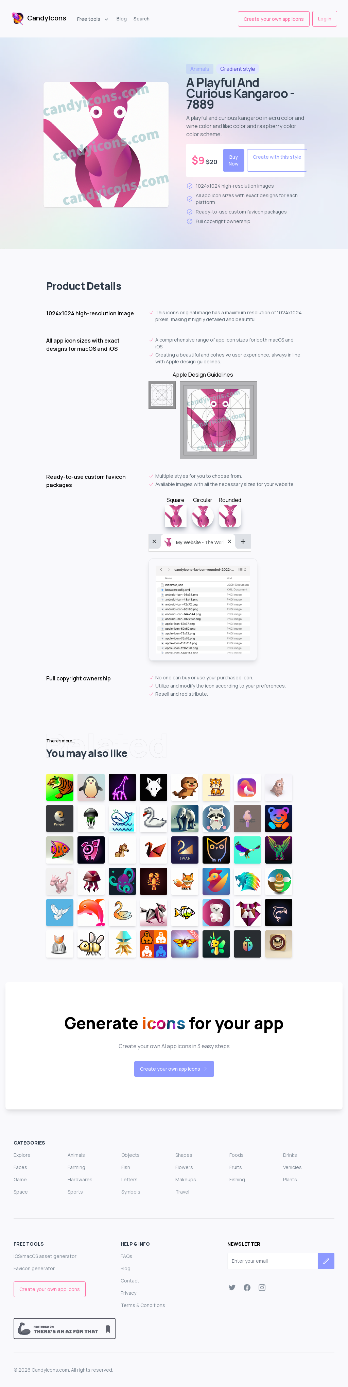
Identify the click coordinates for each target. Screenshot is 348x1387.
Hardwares (80, 1179)
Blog (122, 18)
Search (142, 18)
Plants (290, 1179)
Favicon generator (34, 1268)
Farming (76, 1167)
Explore (22, 1155)
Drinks (290, 1155)
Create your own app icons (274, 19)
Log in (324, 18)
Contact (130, 1280)
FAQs (126, 1256)
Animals (76, 1155)
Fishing (237, 1179)
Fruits (235, 1167)
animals (199, 69)
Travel (182, 1191)
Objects (130, 1155)
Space (21, 1191)
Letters (129, 1179)
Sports (75, 1191)
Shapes (183, 1155)
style (237, 69)
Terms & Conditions (143, 1305)
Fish (125, 1167)
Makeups (185, 1179)
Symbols (130, 1191)
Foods (236, 1155)
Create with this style (277, 157)
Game (20, 1179)
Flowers (184, 1167)
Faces (20, 1167)
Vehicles (292, 1167)
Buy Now (234, 160)
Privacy (128, 1293)
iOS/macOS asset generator (45, 1256)
